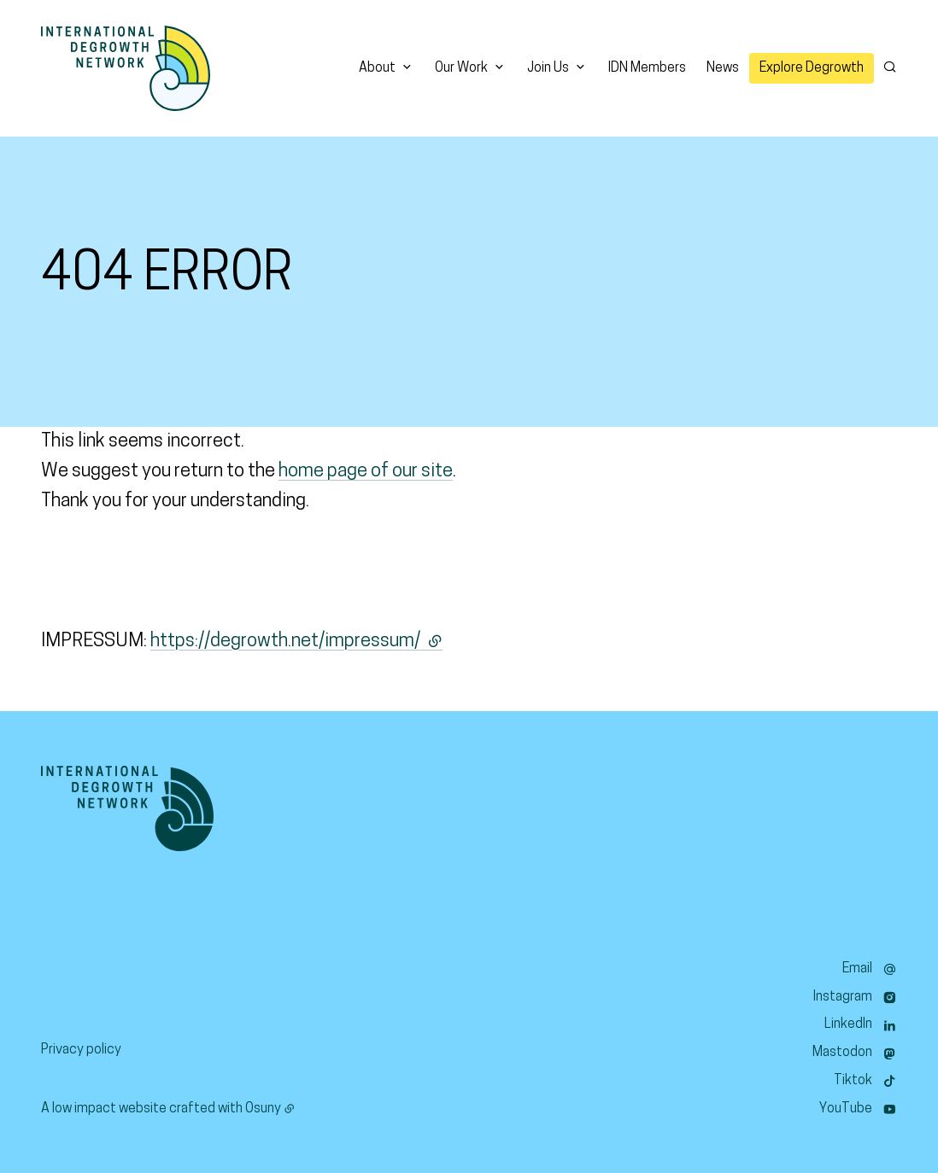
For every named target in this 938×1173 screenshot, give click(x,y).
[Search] (889, 66)
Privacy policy (81, 1050)
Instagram (842, 997)
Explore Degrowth (811, 68)
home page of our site (365, 471)
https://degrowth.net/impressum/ (296, 641)
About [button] (377, 68)
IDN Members (647, 68)
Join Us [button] (548, 68)
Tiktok (853, 1081)
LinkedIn (848, 1024)
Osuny (263, 1109)
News (722, 68)
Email (857, 969)
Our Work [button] (461, 68)
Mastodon (842, 1052)
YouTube (845, 1109)
